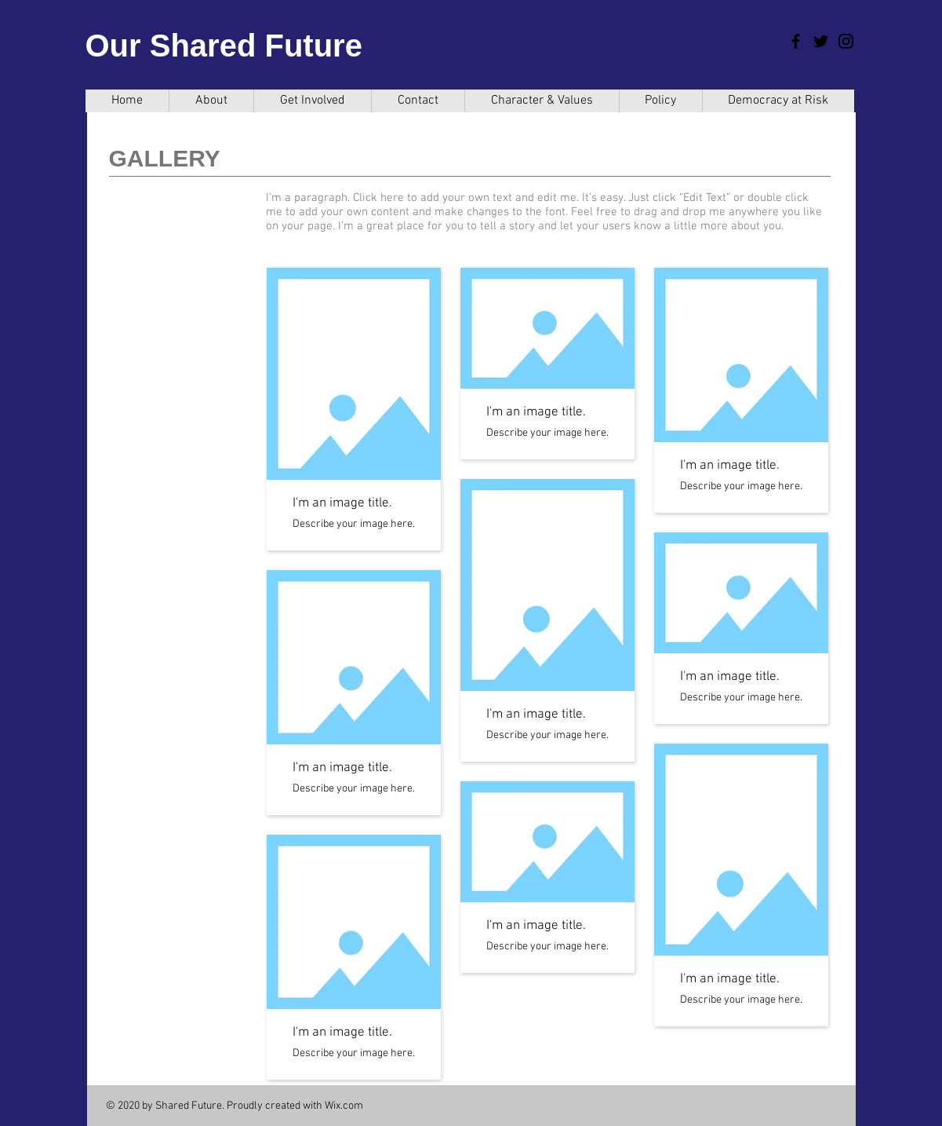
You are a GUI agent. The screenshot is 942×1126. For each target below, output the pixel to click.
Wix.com (344, 1106)
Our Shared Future (223, 45)
